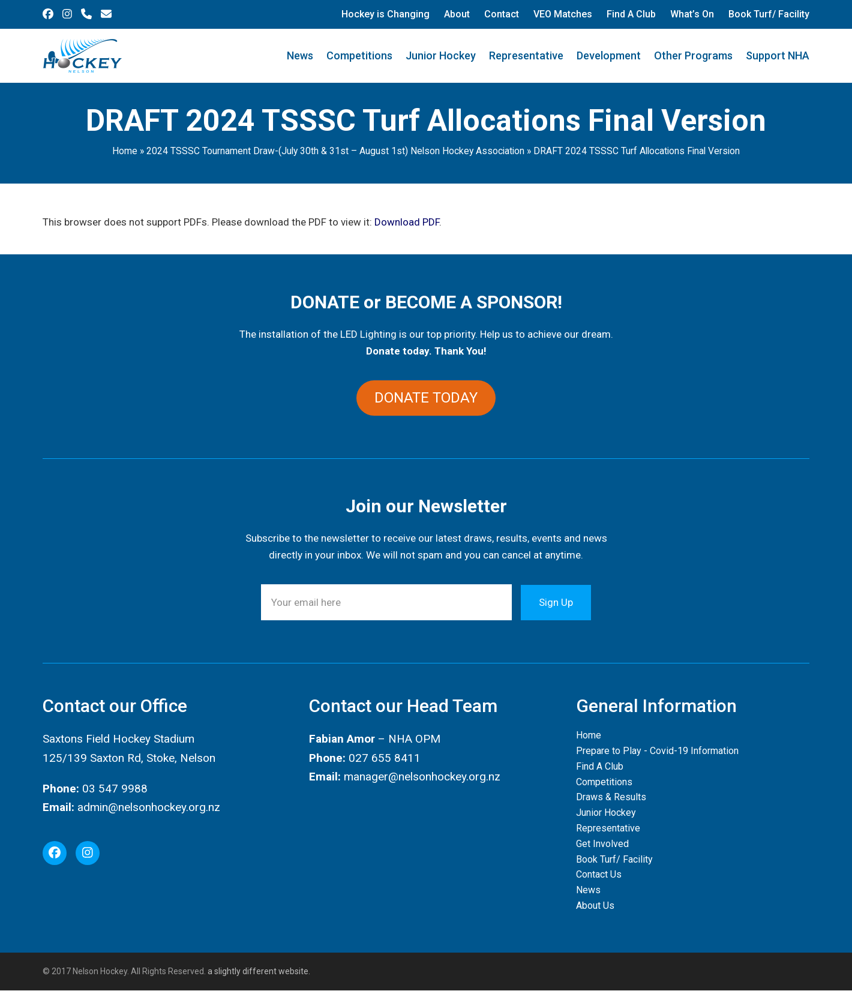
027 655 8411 (385, 758)
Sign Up (556, 602)
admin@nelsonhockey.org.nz (148, 807)
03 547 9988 (115, 788)
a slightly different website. (258, 971)
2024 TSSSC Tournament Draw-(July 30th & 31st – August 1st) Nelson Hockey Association (335, 151)
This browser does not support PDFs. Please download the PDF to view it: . (242, 222)
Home (124, 151)
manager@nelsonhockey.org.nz (422, 776)
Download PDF (406, 222)
